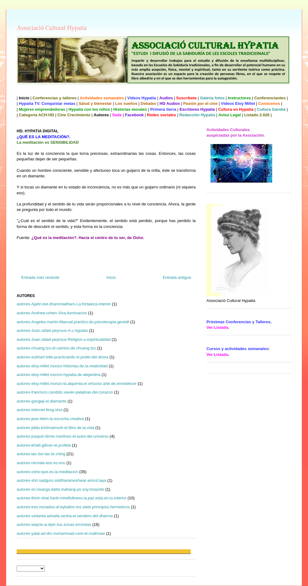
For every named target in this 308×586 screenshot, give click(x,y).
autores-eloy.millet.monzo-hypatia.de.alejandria (58, 374)
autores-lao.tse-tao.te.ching (41, 454)
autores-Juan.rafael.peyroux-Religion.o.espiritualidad (63, 339)
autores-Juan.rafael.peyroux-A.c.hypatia (52, 330)
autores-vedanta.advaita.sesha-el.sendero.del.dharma (65, 516)
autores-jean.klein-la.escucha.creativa (50, 418)
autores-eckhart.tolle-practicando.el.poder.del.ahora (62, 357)
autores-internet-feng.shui (39, 409)
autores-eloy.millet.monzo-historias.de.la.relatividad (62, 366)
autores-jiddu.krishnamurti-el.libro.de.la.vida (55, 427)
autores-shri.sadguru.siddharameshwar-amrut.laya (61, 480)
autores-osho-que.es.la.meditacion (47, 471)
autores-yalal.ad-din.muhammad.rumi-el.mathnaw (61, 533)
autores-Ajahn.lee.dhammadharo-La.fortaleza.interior (64, 304)
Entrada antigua (177, 277)
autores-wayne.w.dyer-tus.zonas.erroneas (54, 524)
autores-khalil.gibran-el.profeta (44, 445)
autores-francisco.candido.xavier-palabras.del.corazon (65, 392)
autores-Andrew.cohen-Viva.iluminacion (52, 313)
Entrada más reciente (40, 277)
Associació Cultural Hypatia (52, 27)
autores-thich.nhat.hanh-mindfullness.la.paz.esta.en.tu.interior (72, 498)
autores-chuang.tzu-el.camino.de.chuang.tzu (56, 348)
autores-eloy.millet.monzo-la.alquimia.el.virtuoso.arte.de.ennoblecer (77, 383)
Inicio (111, 277)
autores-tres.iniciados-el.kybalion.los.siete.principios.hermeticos (73, 507)
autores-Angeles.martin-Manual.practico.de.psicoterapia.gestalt (73, 322)
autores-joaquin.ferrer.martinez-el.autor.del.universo (63, 436)
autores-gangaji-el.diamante (41, 401)
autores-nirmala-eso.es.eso (41, 462)
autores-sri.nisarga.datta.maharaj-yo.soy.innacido (60, 489)
